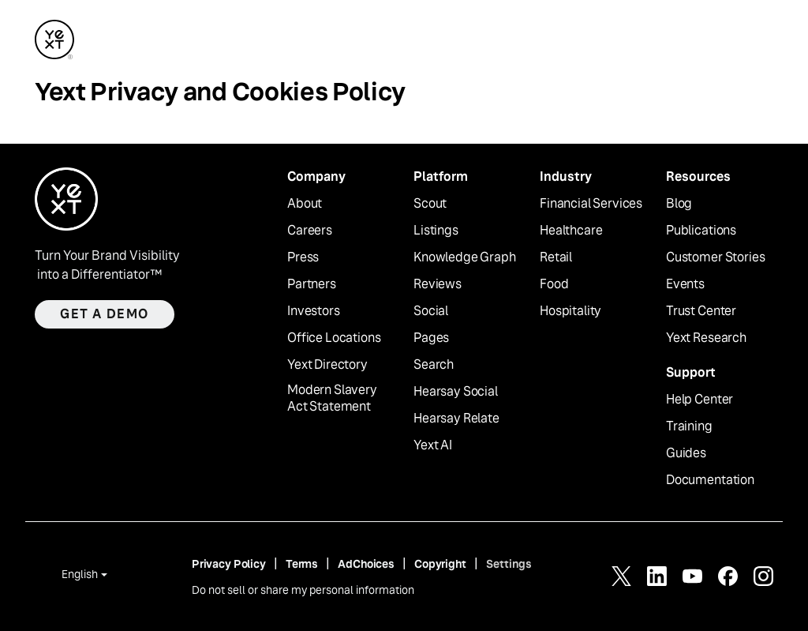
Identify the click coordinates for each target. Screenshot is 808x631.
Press (303, 257)
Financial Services (591, 204)
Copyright (440, 564)
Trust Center (701, 311)
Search (433, 365)
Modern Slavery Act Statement (332, 398)
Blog (679, 204)
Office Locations (333, 338)
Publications (701, 231)
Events (685, 284)
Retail (556, 257)
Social (430, 311)
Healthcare (571, 231)
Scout (430, 204)
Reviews (437, 284)
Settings (509, 564)
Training (689, 426)
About (304, 204)
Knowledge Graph (464, 257)
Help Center (699, 400)
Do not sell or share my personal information (303, 590)
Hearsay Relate (456, 418)
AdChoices (366, 564)
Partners (311, 284)
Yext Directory (327, 365)
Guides (686, 453)
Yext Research (706, 338)
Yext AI (432, 445)
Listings (435, 231)
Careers (309, 231)
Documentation (710, 480)
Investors (313, 311)
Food (554, 284)
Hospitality (570, 311)
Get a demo (104, 314)
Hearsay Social (455, 392)
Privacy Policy (229, 564)
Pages (431, 338)
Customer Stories (715, 257)
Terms (302, 564)
